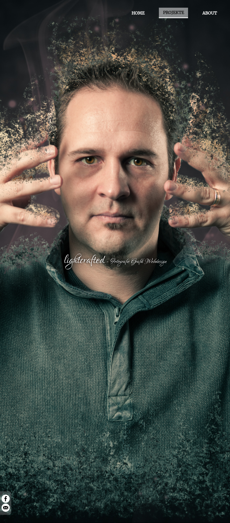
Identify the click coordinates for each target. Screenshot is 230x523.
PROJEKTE (173, 12)
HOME (138, 13)
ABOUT (209, 13)
